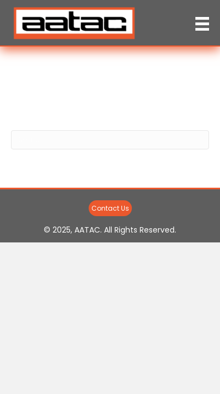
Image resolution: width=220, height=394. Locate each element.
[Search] (110, 139)
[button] (110, 208)
